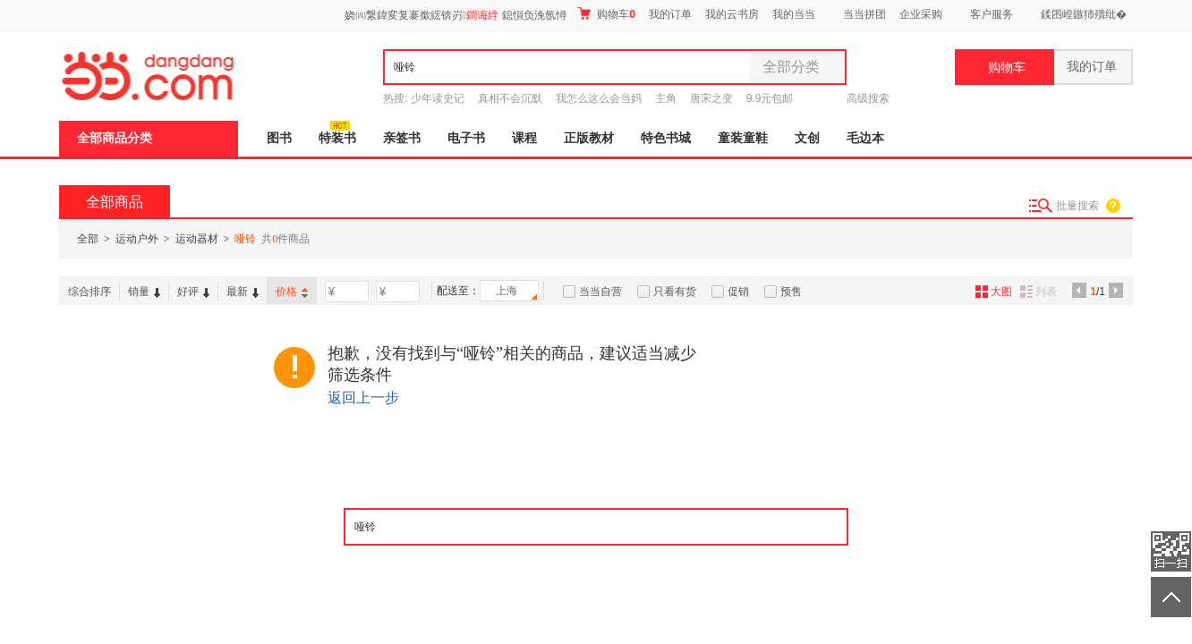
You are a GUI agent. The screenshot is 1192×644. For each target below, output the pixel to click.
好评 (193, 291)
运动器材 (196, 239)
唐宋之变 (711, 98)
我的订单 (670, 14)
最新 (242, 291)
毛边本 (865, 138)
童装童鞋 (743, 138)
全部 (87, 239)
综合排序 (89, 291)
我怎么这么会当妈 (599, 98)
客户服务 (991, 14)
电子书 (466, 138)
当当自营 (600, 291)
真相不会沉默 (510, 98)
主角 (666, 98)
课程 (524, 138)
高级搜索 (868, 98)
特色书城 (666, 138)
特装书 (337, 138)
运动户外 (136, 239)
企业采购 (920, 14)
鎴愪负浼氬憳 (534, 15)
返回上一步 (363, 397)
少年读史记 (437, 98)
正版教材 (589, 138)
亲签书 (402, 138)
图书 (279, 138)
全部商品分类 (114, 138)
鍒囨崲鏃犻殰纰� (1084, 14)
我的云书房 (732, 14)
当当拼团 (864, 14)
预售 (791, 291)
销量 (144, 291)
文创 (807, 138)
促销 (738, 291)
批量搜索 (1077, 205)
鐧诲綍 (482, 15)
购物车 (606, 14)
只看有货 (674, 291)
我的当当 (793, 14)
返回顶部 (1171, 597)
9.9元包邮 (770, 98)
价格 (292, 291)
